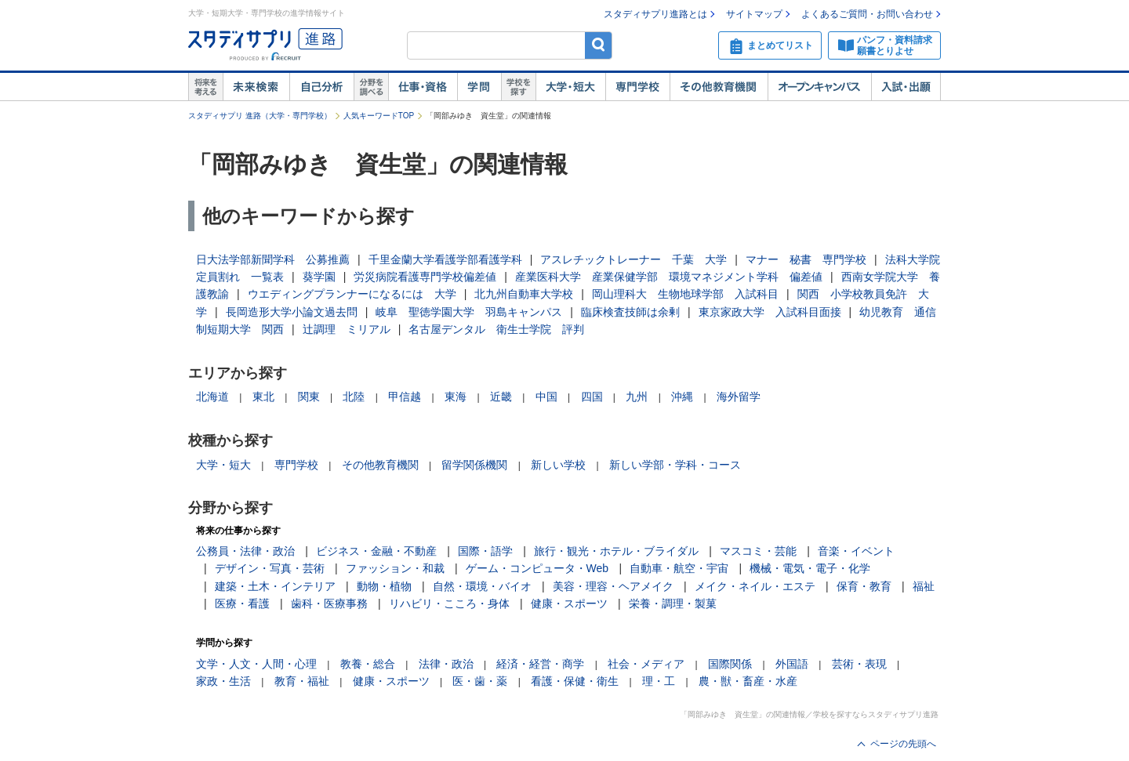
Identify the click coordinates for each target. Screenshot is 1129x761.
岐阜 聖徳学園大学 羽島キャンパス (469, 312)
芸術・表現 (859, 664)
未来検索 (256, 87)
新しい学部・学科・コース (675, 464)
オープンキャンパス (819, 87)
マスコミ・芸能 (758, 551)
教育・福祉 (301, 681)
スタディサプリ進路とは (655, 14)
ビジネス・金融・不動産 (376, 551)
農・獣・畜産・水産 (748, 681)
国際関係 (730, 664)
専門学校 (637, 87)
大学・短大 (570, 87)
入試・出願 (906, 87)
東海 (455, 396)
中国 (546, 396)
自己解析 (321, 87)
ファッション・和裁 (395, 568)
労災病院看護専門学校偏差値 (425, 276)
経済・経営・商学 (540, 664)
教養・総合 (367, 664)
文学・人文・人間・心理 (256, 664)
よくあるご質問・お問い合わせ (867, 14)
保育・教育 (864, 586)
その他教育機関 (719, 87)
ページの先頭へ (903, 743)
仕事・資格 (422, 87)
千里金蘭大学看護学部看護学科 (445, 259)
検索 (598, 45)
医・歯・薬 (479, 681)
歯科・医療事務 (329, 603)
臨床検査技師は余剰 (630, 312)
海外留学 (739, 396)
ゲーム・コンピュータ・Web (537, 568)
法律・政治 (446, 664)
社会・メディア (646, 664)
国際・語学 (485, 551)
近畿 (501, 396)
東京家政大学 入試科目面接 (770, 312)
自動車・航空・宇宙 (679, 568)
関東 (309, 396)
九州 (637, 396)
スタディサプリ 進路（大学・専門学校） (260, 115)
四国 (592, 396)
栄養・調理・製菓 (673, 603)
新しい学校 (558, 464)
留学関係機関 (474, 464)
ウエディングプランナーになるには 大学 (352, 294)
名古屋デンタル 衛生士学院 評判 (496, 329)
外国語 (791, 664)
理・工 (658, 681)
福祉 (924, 586)
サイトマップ (754, 14)
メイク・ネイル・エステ (755, 586)
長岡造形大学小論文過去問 (292, 312)
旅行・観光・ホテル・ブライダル (616, 551)
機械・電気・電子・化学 (810, 568)
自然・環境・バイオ (482, 586)
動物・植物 (384, 586)
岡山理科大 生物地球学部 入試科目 (685, 294)
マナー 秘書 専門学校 (806, 259)
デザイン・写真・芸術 (270, 568)
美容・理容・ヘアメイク (613, 586)
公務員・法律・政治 (245, 551)
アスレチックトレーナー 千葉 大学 (633, 259)
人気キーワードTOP (378, 115)
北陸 (354, 396)
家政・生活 (223, 681)
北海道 (212, 396)
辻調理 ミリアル (346, 329)
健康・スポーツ (569, 603)
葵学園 (319, 276)
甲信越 (404, 396)
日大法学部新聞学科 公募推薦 (273, 259)
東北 (263, 396)
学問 (479, 87)
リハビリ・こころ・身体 (449, 603)
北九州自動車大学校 (523, 294)
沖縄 (682, 396)
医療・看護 (242, 603)
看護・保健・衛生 (575, 681)
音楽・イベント (856, 551)
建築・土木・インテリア (275, 586)
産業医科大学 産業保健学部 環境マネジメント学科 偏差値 (668, 276)
